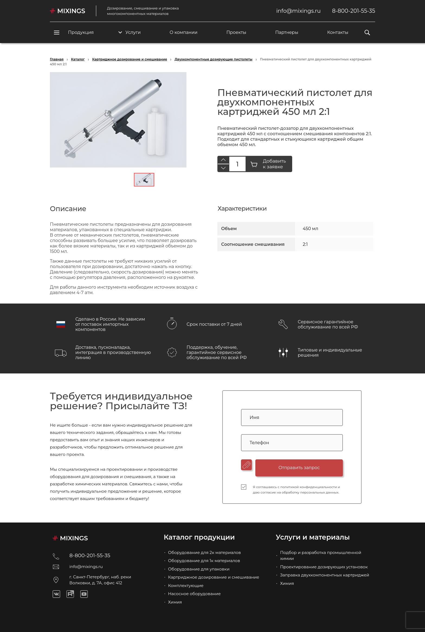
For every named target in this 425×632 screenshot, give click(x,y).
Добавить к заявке (268, 163)
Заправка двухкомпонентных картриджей (324, 575)
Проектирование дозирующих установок (324, 566)
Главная (56, 59)
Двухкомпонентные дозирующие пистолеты (213, 59)
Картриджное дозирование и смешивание (129, 59)
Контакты (337, 32)
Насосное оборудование (194, 593)
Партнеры (286, 32)
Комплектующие (186, 585)
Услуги (129, 32)
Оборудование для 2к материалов (204, 552)
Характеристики (242, 208)
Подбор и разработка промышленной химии (320, 555)
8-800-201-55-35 (353, 11)
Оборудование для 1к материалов (204, 560)
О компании (184, 32)
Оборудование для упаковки (199, 569)
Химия (175, 602)
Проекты (236, 32)
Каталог (78, 59)
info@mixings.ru (298, 11)
